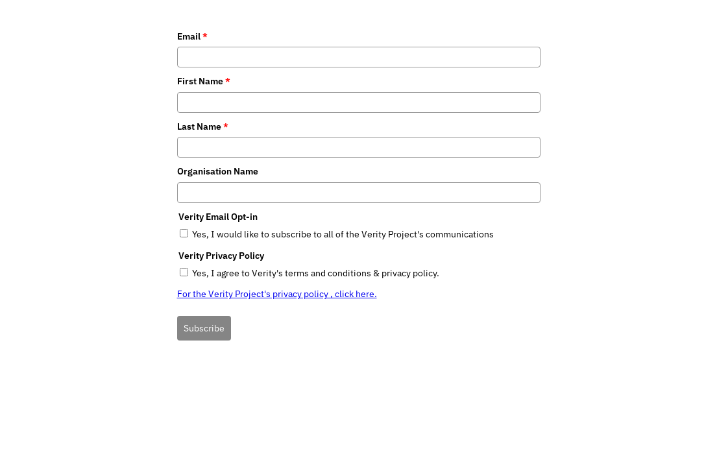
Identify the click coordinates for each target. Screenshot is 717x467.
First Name (203, 81)
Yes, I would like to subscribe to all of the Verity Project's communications (343, 234)
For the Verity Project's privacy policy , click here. (277, 294)
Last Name (202, 126)
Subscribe (204, 328)
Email (192, 36)
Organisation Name (217, 171)
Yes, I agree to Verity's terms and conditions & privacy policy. (315, 273)
